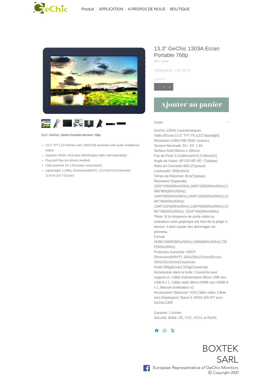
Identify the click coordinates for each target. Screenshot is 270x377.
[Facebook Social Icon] (146, 368)
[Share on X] (172, 330)
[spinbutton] (163, 87)
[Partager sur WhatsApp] (164, 330)
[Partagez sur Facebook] (156, 330)
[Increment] (170, 87)
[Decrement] (157, 87)
